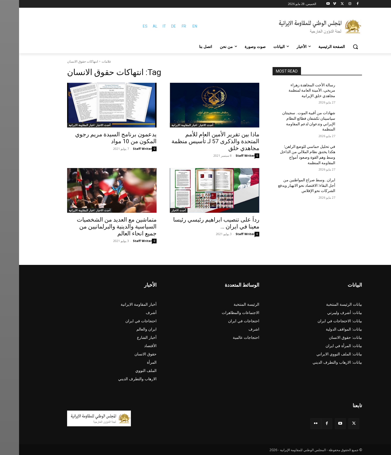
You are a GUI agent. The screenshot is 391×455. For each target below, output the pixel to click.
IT (145, 26)
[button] (336, 46)
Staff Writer (226, 155)
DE (154, 26)
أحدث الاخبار (159, 210)
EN (175, 26)
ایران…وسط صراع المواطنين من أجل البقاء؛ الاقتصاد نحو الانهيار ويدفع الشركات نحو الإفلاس (287, 185)
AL (136, 26)
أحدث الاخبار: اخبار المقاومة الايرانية (173, 125)
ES (126, 26)
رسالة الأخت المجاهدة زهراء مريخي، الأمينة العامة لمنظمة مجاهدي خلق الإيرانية (293, 90)
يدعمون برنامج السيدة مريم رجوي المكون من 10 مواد (97, 138)
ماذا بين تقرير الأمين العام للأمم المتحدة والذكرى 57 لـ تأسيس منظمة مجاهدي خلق (196, 141)
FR (165, 26)
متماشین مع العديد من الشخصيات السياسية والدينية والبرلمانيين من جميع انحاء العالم (98, 226)
